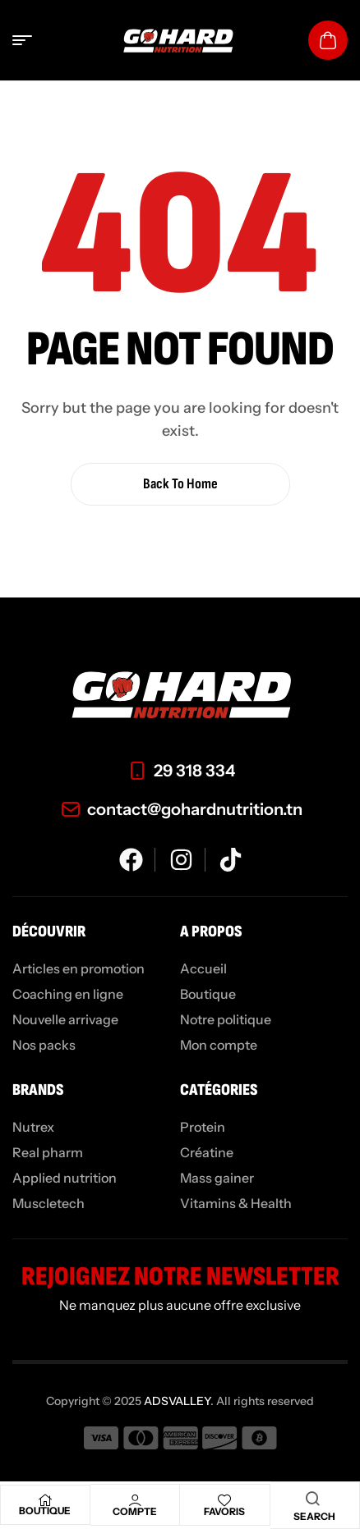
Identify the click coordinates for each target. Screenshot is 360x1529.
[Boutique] (45, 1500)
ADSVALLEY (177, 1401)
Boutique (45, 1510)
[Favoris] (224, 1500)
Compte (135, 1511)
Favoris (224, 1511)
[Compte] (134, 1500)
